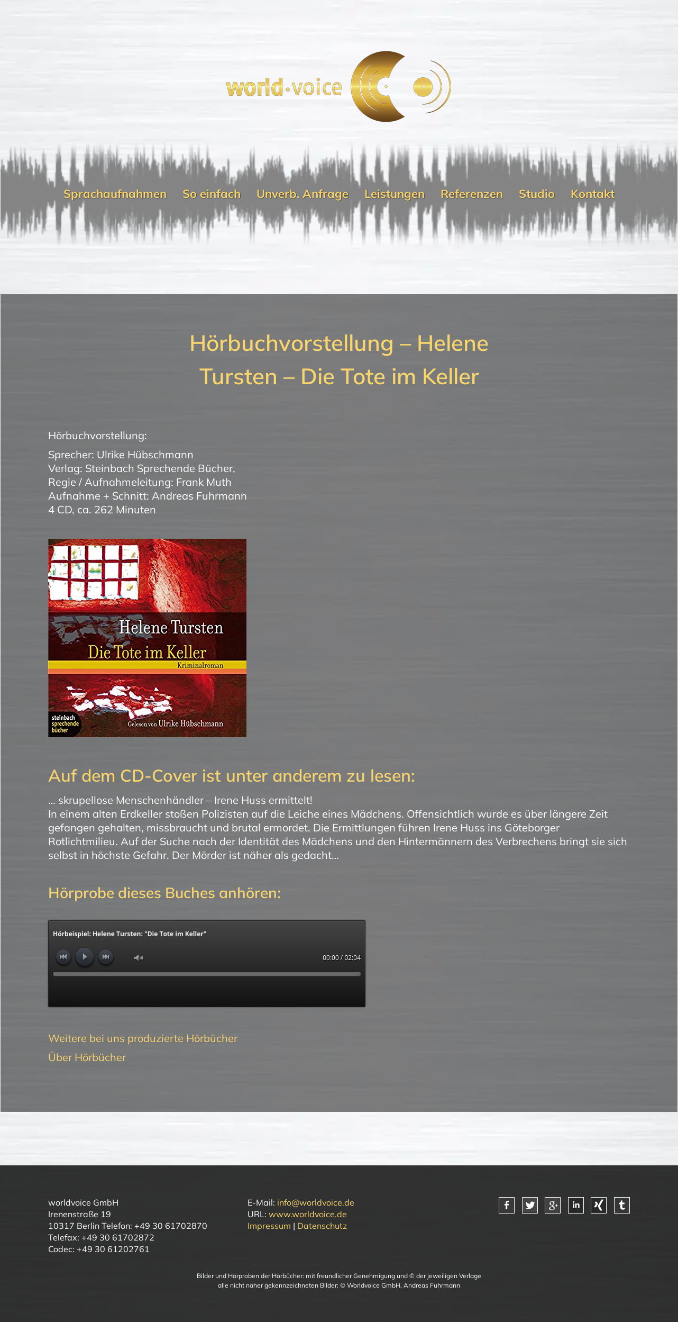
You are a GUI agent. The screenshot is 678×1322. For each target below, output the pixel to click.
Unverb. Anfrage (302, 193)
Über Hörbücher (87, 1057)
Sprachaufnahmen (115, 193)
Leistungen (394, 193)
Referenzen (472, 193)
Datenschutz (322, 1225)
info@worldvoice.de (315, 1202)
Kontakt (593, 193)
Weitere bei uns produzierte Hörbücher (142, 1038)
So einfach (211, 193)
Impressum (269, 1225)
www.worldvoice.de (308, 1214)
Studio (537, 193)
